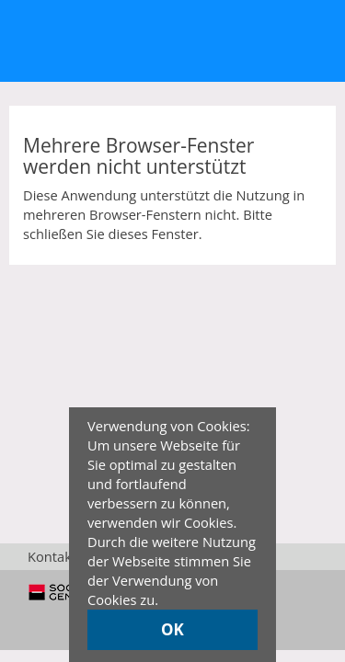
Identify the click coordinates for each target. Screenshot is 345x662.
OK (172, 629)
